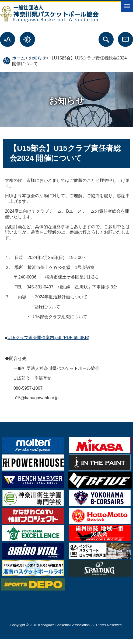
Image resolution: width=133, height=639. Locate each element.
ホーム (18, 58)
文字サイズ (7, 39)
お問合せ (125, 39)
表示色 (27, 39)
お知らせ (37, 58)
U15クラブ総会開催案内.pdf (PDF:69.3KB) (48, 337)
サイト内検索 (106, 39)
